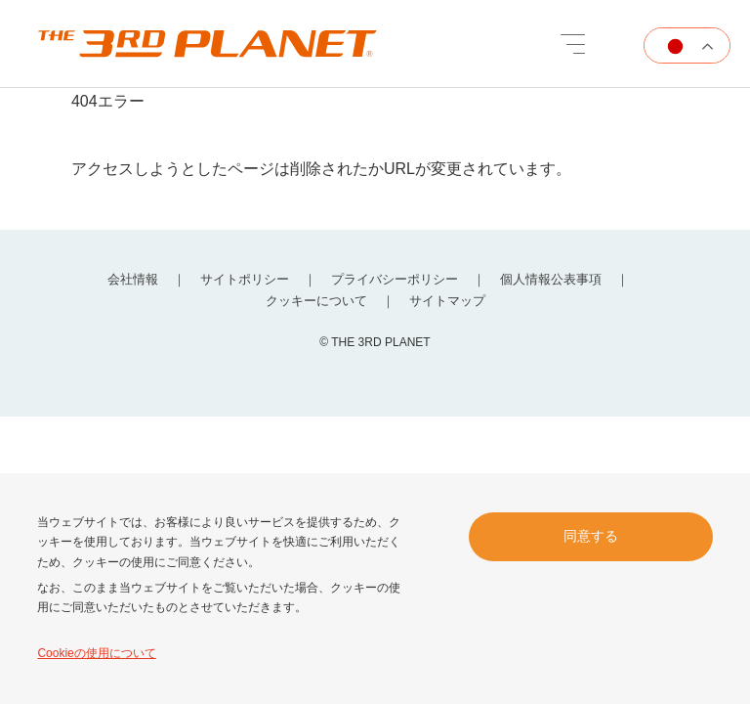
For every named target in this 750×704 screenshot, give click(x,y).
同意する (590, 536)
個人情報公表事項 (551, 279)
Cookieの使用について (96, 653)
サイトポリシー (244, 279)
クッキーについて (316, 300)
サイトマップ (447, 300)
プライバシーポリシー (394, 279)
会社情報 (132, 279)
